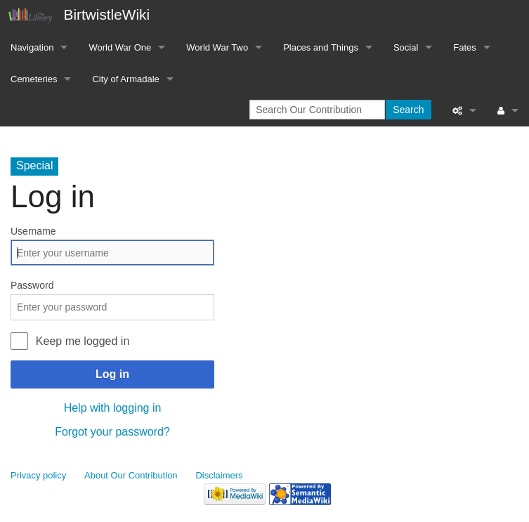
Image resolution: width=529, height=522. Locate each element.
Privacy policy (38, 475)
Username (33, 231)
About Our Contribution (131, 475)
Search (408, 109)
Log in (112, 374)
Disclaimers (219, 475)
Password (32, 285)
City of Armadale (125, 79)
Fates (464, 47)
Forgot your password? (112, 432)
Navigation (32, 47)
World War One (120, 47)
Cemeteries (34, 79)
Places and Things (320, 47)
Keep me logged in (82, 341)
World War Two (217, 47)
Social (405, 47)
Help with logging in (113, 408)
